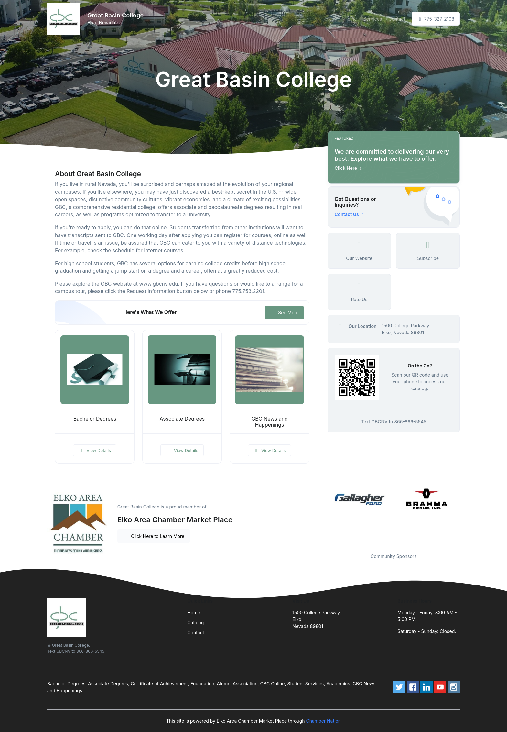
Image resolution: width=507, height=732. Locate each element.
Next (464, 516)
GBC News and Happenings (269, 422)
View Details (95, 450)
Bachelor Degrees (94, 419)
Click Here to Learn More (154, 536)
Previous (322, 516)
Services (372, 19)
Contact (396, 19)
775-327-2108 (435, 19)
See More (284, 312)
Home (350, 19)
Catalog (195, 622)
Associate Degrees (182, 419)
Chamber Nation (323, 721)
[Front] (64, 19)
